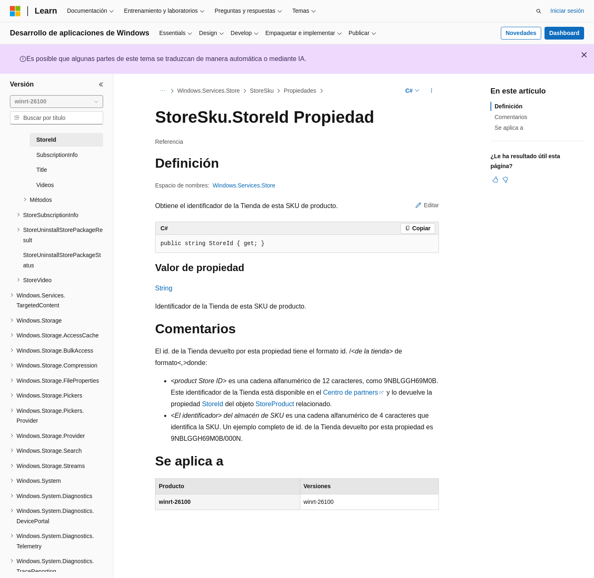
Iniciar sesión (567, 10)
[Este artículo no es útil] (505, 180)
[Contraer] (101, 84)
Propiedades (300, 90)
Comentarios (511, 117)
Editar (427, 205)
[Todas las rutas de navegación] (162, 91)
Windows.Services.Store (208, 90)
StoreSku (262, 90)
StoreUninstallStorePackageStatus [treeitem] (62, 260)
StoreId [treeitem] (46, 139)
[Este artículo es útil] (495, 180)
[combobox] (56, 101)
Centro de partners (350, 392)
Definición (509, 106)
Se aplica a (509, 127)
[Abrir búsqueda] (538, 11)
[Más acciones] (431, 91)
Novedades (521, 33)
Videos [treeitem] (45, 185)
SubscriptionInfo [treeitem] (57, 155)
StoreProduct (275, 403)
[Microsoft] (15, 11)
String (163, 288)
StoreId (213, 403)
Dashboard (564, 33)
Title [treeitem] (41, 169)
